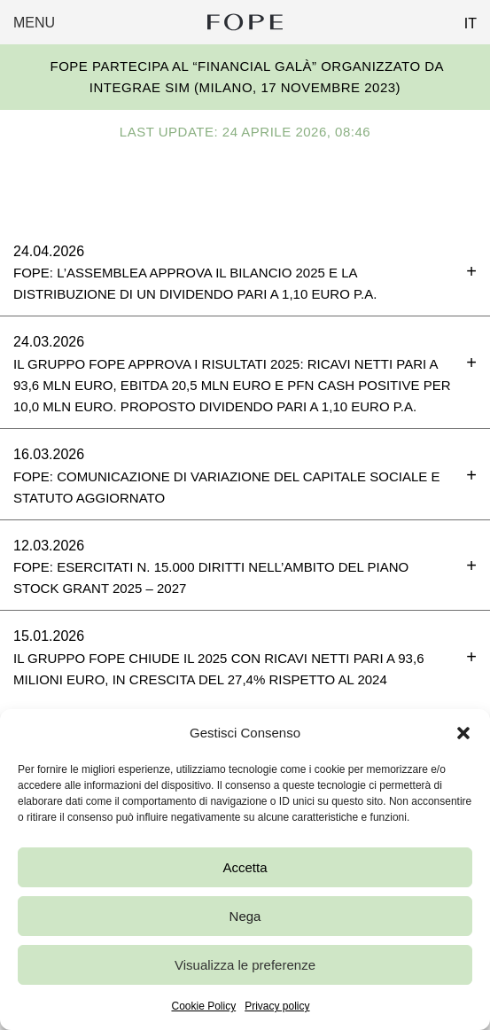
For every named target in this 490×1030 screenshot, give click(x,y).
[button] (463, 733)
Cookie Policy (203, 1006)
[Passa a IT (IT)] (463, 18)
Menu (34, 22)
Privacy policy (277, 1006)
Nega (245, 916)
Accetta (244, 867)
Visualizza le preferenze (245, 964)
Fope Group (244, 22)
